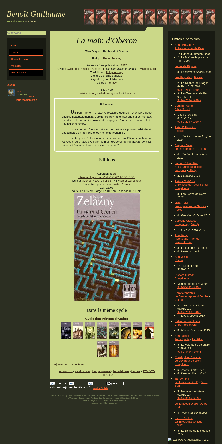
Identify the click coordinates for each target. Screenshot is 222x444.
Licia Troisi (181, 202)
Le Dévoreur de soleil (188, 360)
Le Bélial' (197, 339)
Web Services (18, 72)
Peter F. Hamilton (185, 127)
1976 (124, 65)
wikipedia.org (148, 68)
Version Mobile (100, 388)
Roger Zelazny (112, 58)
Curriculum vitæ (20, 59)
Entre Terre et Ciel (186, 324)
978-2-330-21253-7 (189, 398)
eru (115, 173)
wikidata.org (106, 93)
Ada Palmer (182, 335)
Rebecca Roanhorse (187, 321)
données (129, 93)
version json (82, 371)
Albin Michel (182, 109)
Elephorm (107, 400)
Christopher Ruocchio (188, 357)
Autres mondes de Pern (189, 48)
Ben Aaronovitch (185, 292)
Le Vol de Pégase (185, 66)
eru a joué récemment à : (22, 100)
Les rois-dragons (185, 148)
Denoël (87, 180)
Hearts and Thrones (187, 238)
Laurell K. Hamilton (186, 163)
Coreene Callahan (186, 220)
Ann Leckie (181, 256)
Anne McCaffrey (185, 44)
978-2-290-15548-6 (189, 312)
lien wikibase (121, 371)
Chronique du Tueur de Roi (191, 184)
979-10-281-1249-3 (189, 287)
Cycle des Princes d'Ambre (83, 68)
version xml (66, 371)
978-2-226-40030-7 (189, 121)
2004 (98, 180)
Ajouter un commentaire (69, 364)
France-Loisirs (183, 242)
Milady (192, 170)
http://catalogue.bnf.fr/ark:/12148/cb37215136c (106, 177)
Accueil (15, 45)
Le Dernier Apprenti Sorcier (191, 296)
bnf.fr (119, 93)
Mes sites (16, 66)
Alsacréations (120, 400)
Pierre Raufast (184, 418)
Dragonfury (181, 224)
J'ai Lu (202, 148)
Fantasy (112, 82)
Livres (14, 52)
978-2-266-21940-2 (189, 89)
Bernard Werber (184, 105)
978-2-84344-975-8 (189, 351)
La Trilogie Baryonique (188, 421)
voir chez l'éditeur (130, 180)
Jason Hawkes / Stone (117, 184)
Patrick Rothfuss (185, 181)
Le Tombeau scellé (186, 403)
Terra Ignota (182, 339)
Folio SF (108, 180)
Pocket (198, 77)
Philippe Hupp (114, 72)
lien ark (135, 371)
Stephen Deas (183, 145)
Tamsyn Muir (183, 378)
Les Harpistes (183, 77)
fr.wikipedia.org (87, 93)
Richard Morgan (184, 274)
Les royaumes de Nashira (190, 206)
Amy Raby (181, 235)
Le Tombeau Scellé (186, 382)
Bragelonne (182, 188)
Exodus (179, 130)
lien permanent (101, 371)
